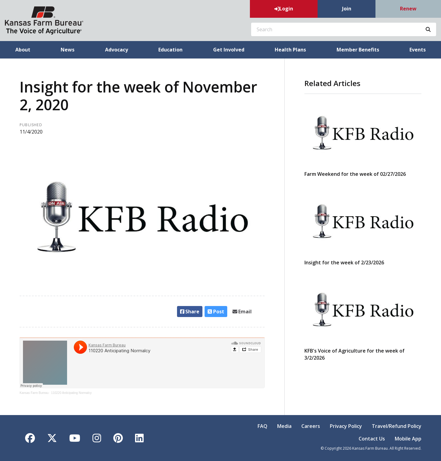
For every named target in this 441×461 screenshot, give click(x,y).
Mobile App (408, 438)
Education (170, 49)
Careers (310, 426)
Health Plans (290, 49)
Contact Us (372, 438)
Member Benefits (358, 49)
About (22, 49)
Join (346, 8)
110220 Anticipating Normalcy (71, 393)
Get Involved (228, 49)
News (67, 49)
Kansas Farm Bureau (34, 393)
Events (417, 49)
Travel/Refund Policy (396, 426)
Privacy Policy (346, 426)
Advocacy (116, 49)
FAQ (262, 426)
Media (284, 426)
